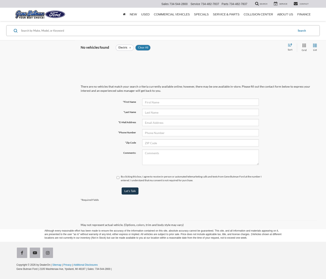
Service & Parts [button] (226, 14)
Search (302, 30)
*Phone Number (127, 132)
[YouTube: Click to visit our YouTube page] (36, 253)
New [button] (133, 14)
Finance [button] (304, 14)
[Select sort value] (291, 47)
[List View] (315, 47)
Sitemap (56, 264)
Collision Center (258, 14)
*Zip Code (130, 142)
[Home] (124, 14)
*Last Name (129, 112)
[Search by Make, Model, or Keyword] (157, 31)
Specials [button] (201, 14)
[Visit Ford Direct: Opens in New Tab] (113, 269)
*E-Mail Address (127, 122)
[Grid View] (303, 47)
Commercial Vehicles (172, 14)
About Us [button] (285, 14)
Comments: (129, 152)
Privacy (67, 264)
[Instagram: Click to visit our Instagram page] (49, 253)
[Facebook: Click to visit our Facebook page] (23, 253)
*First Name (129, 101)
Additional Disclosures (85, 264)
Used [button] (145, 14)
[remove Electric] (125, 48)
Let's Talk (130, 191)
